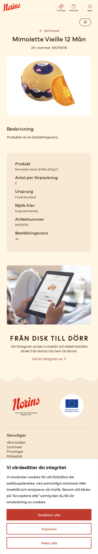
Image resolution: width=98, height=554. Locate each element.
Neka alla (49, 542)
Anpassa (49, 528)
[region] (49, 506)
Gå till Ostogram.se (49, 358)
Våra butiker (16, 442)
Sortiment (49, 30)
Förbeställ (14, 456)
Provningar (15, 451)
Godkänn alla (49, 514)
